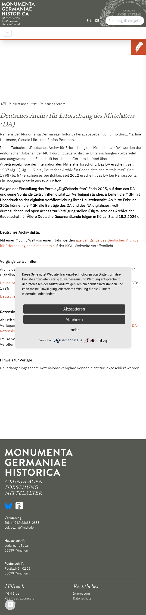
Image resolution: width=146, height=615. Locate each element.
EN (89, 21)
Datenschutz (82, 598)
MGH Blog (12, 593)
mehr (74, 329)
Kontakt (10, 603)
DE (97, 21)
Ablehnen (74, 319)
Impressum (81, 593)
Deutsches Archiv (52, 104)
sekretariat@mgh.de (19, 527)
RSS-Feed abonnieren (20, 598)
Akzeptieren (74, 309)
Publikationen (18, 104)
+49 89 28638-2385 (25, 523)
